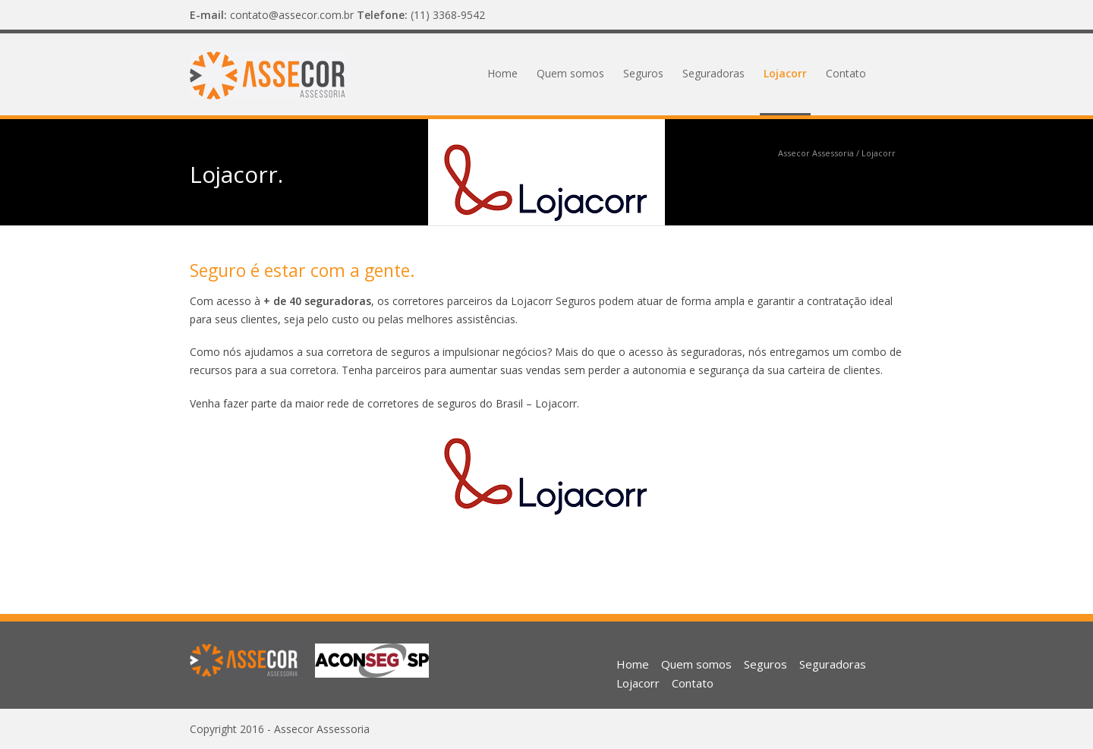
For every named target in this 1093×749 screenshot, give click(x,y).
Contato (846, 73)
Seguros (643, 73)
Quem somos (570, 73)
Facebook (888, 15)
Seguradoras (713, 73)
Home (502, 73)
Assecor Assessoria (816, 153)
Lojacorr (785, 73)
